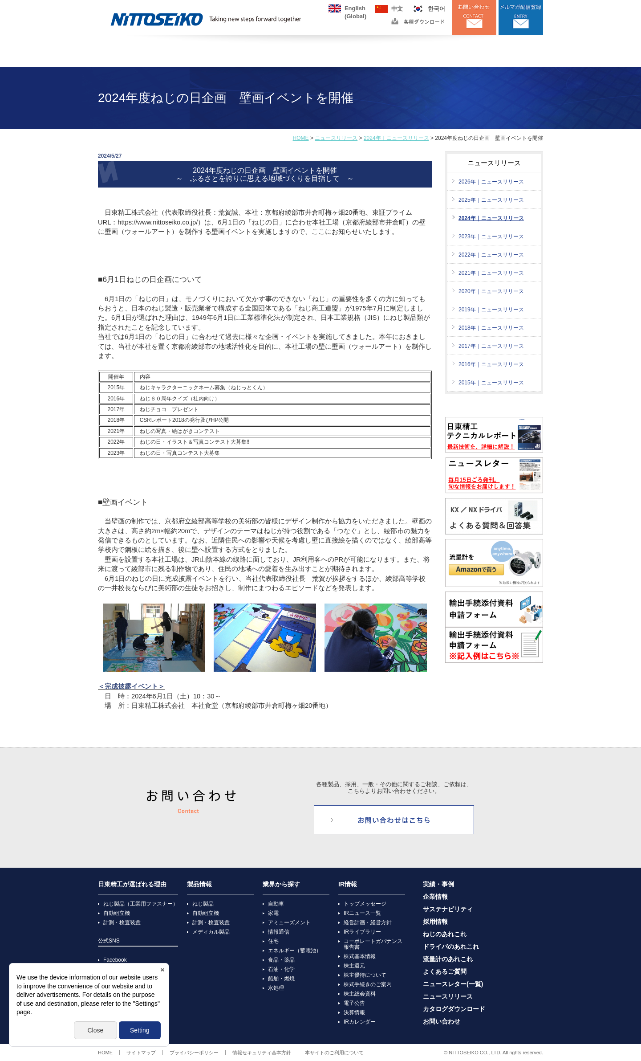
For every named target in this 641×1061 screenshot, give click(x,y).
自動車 (276, 904)
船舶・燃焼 (281, 978)
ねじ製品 (203, 904)
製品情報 (199, 884)
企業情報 (435, 897)
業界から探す (281, 884)
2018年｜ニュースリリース (491, 328)
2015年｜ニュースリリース (491, 383)
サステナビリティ (448, 909)
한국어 (436, 8)
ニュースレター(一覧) (453, 984)
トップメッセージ (365, 904)
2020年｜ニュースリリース (491, 291)
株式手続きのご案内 (368, 984)
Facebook (115, 960)
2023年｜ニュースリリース (491, 236)
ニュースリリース (336, 138)
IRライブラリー (362, 932)
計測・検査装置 (122, 922)
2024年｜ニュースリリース (396, 138)
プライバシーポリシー (194, 1052)
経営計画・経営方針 (368, 922)
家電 (273, 913)
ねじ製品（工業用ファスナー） (140, 904)
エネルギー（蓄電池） (294, 950)
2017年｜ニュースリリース (491, 346)
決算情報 (354, 1012)
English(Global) (355, 8)
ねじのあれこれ (445, 934)
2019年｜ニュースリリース (491, 309)
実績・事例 (438, 884)
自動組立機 (116, 913)
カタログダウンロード (454, 1009)
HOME (301, 138)
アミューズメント (289, 922)
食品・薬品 (281, 960)
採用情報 (435, 921)
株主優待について (365, 975)
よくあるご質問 (445, 971)
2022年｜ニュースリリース (491, 255)
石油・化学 (281, 969)
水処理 (276, 988)
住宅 (273, 941)
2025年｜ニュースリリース (491, 200)
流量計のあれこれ (448, 959)
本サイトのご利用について (334, 1052)
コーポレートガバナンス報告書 (373, 944)
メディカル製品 (211, 932)
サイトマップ (141, 1052)
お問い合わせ (441, 1021)
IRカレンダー (360, 1022)
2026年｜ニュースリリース (491, 182)
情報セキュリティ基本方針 (261, 1052)
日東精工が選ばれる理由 (132, 884)
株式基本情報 (360, 956)
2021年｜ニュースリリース (491, 273)
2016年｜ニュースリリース (491, 364)
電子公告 (354, 1003)
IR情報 (347, 884)
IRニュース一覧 (362, 913)
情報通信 (278, 932)
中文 (397, 8)
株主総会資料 (360, 994)
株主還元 (354, 966)
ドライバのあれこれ (451, 946)
